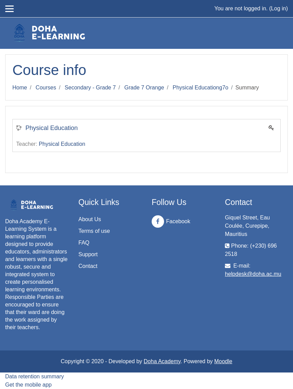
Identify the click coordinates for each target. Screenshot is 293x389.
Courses (46, 87)
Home (19, 87)
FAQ (83, 243)
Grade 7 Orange (144, 87)
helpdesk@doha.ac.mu (253, 274)
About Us (89, 219)
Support (88, 254)
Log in (278, 8)
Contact (87, 266)
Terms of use (94, 231)
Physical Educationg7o (200, 87)
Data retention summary (34, 376)
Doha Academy (162, 361)
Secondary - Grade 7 (90, 87)
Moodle (223, 361)
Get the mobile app (28, 385)
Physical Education (51, 128)
